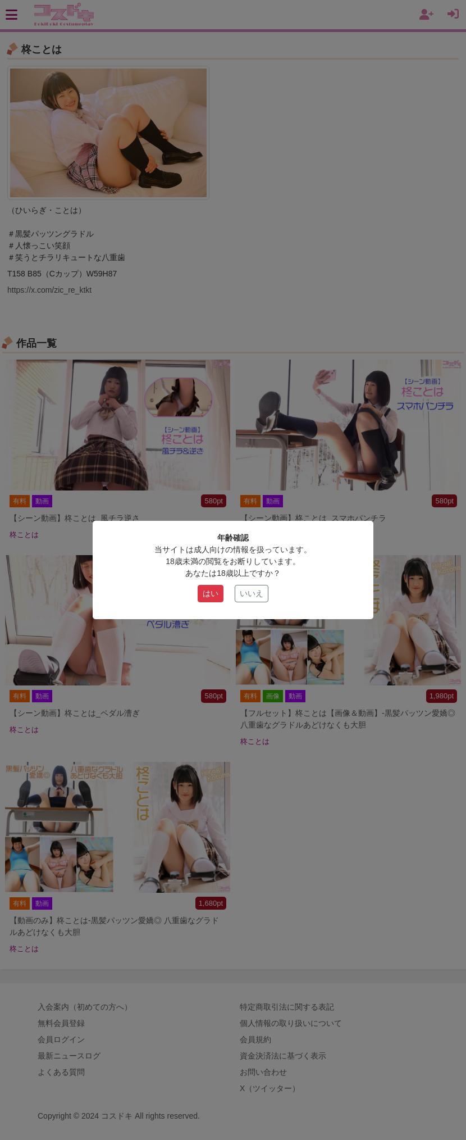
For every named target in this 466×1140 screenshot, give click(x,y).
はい (210, 593)
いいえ (251, 593)
